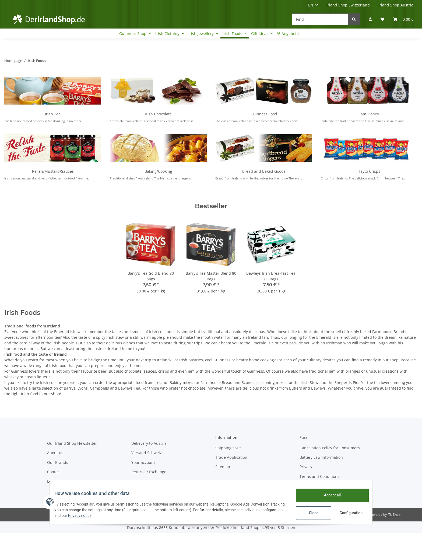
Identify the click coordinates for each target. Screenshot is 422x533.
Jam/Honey (369, 114)
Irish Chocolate (158, 114)
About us (55, 452)
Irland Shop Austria (395, 5)
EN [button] (310, 5)
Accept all (328, 495)
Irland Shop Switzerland (348, 5)
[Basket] (403, 19)
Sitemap (222, 466)
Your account (143, 462)
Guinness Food (264, 114)
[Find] (320, 19)
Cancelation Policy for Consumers (330, 447)
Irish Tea (53, 114)
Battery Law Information (321, 457)
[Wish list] (382, 19)
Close (309, 513)
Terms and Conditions (319, 476)
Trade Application (231, 457)
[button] (370, 19)
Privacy (306, 466)
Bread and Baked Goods (264, 171)
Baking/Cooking (158, 171)
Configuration (347, 513)
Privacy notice (106, 515)
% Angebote (288, 33)
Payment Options (146, 481)
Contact (54, 471)
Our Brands (57, 462)
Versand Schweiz (146, 452)
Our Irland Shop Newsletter (72, 443)
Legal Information (63, 481)
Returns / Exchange (148, 471)
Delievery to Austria (149, 443)
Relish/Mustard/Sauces (53, 171)
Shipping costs (228, 447)
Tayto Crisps (369, 171)
